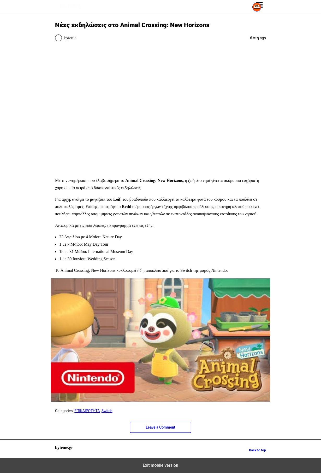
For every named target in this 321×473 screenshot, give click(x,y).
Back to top (257, 450)
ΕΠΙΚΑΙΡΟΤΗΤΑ (87, 411)
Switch (107, 411)
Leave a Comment (160, 427)
